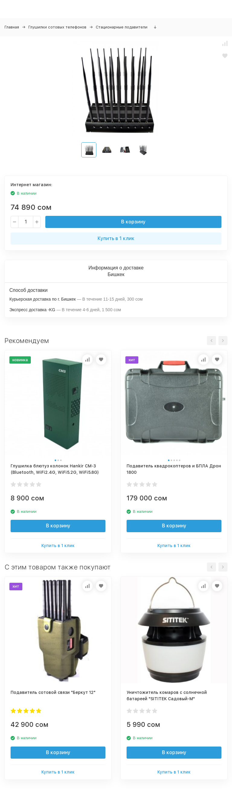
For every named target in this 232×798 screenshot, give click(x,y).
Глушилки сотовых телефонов (57, 27)
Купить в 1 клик (116, 238)
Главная (12, 27)
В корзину (133, 222)
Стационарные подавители (121, 27)
